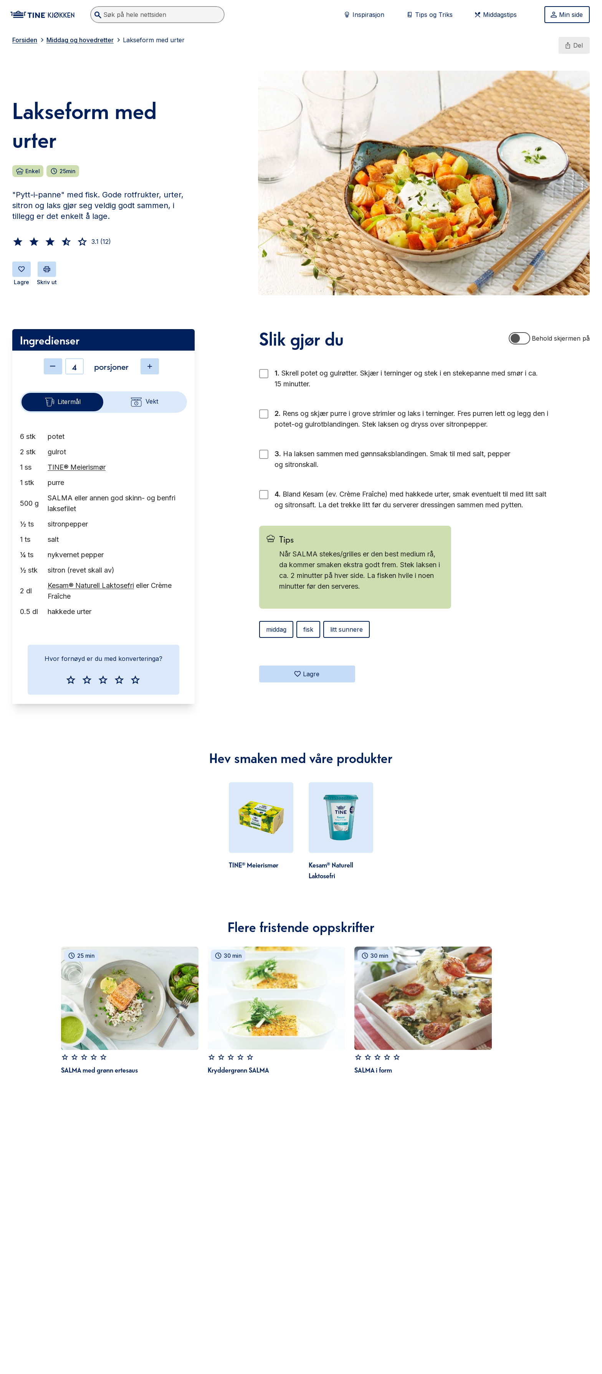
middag (276, 629)
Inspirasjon (363, 14)
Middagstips (495, 14)
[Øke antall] (150, 366)
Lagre (306, 674)
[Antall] (74, 366)
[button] (18, 241)
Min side (566, 14)
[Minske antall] (53, 366)
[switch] (519, 338)
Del (573, 45)
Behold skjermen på (561, 338)
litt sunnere (346, 629)
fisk (308, 629)
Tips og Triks (429, 14)
